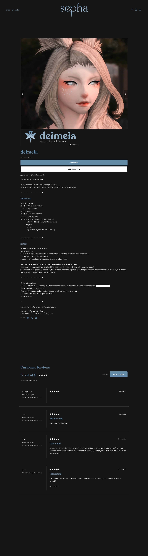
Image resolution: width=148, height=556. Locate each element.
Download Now (74, 169)
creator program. (103, 286)
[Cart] (141, 10)
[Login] (136, 9)
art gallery (16, 10)
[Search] (132, 10)
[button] (22, 94)
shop (8, 10)
